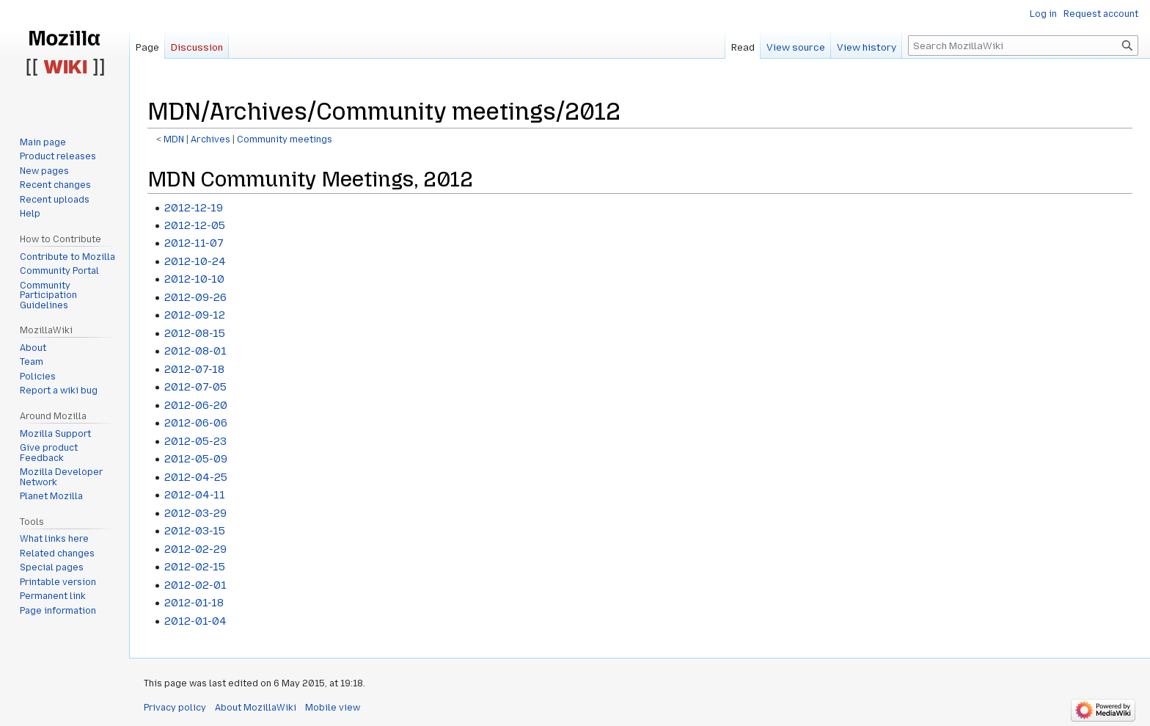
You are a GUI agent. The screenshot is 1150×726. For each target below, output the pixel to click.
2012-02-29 (195, 549)
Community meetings (284, 139)
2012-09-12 (194, 315)
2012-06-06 (195, 422)
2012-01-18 (194, 602)
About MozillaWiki (255, 708)
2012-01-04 (195, 621)
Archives (210, 139)
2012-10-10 (194, 279)
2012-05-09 (195, 458)
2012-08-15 (194, 333)
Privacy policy (175, 708)
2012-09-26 (195, 297)
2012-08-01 (195, 350)
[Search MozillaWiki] (1023, 45)
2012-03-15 (194, 530)
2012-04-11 (194, 494)
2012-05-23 (195, 441)
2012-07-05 (195, 386)
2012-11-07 (194, 243)
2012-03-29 (195, 513)
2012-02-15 (194, 566)
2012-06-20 (195, 405)
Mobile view (332, 708)
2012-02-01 (195, 585)
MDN (174, 139)
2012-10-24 (195, 261)
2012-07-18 (194, 369)
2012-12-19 (193, 207)
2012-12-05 (194, 225)
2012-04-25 (195, 477)
